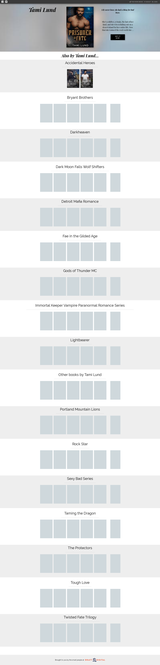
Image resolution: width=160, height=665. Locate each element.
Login (154, 2)
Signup (147, 2)
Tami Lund (42, 9)
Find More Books (136, 2)
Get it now (117, 37)
